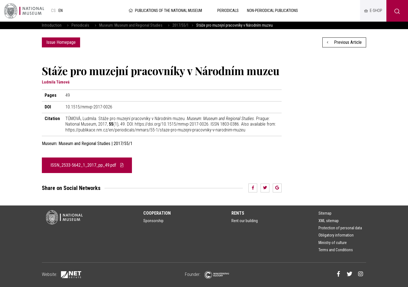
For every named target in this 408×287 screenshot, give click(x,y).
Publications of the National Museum (165, 10)
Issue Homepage (61, 42)
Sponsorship (153, 221)
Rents (237, 213)
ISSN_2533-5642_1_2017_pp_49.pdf (86, 165)
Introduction (52, 25)
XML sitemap (328, 221)
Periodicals (80, 25)
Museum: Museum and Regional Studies (130, 25)
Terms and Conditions (335, 250)
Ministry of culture (332, 242)
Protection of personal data (340, 228)
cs (53, 10)
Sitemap (325, 213)
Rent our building (244, 221)
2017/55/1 (180, 25)
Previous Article (344, 42)
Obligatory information (336, 235)
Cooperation (157, 213)
